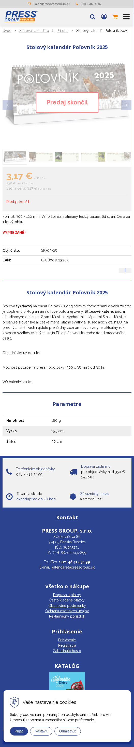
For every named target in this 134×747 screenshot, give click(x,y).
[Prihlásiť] (104, 16)
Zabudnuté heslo (67, 651)
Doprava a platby (67, 595)
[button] (92, 16)
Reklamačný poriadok (67, 616)
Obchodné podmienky (67, 606)
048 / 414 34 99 (91, 4)
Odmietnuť (67, 731)
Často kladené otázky (67, 600)
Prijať (19, 731)
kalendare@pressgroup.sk (52, 4)
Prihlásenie (67, 640)
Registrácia (67, 645)
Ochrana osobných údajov (67, 611)
